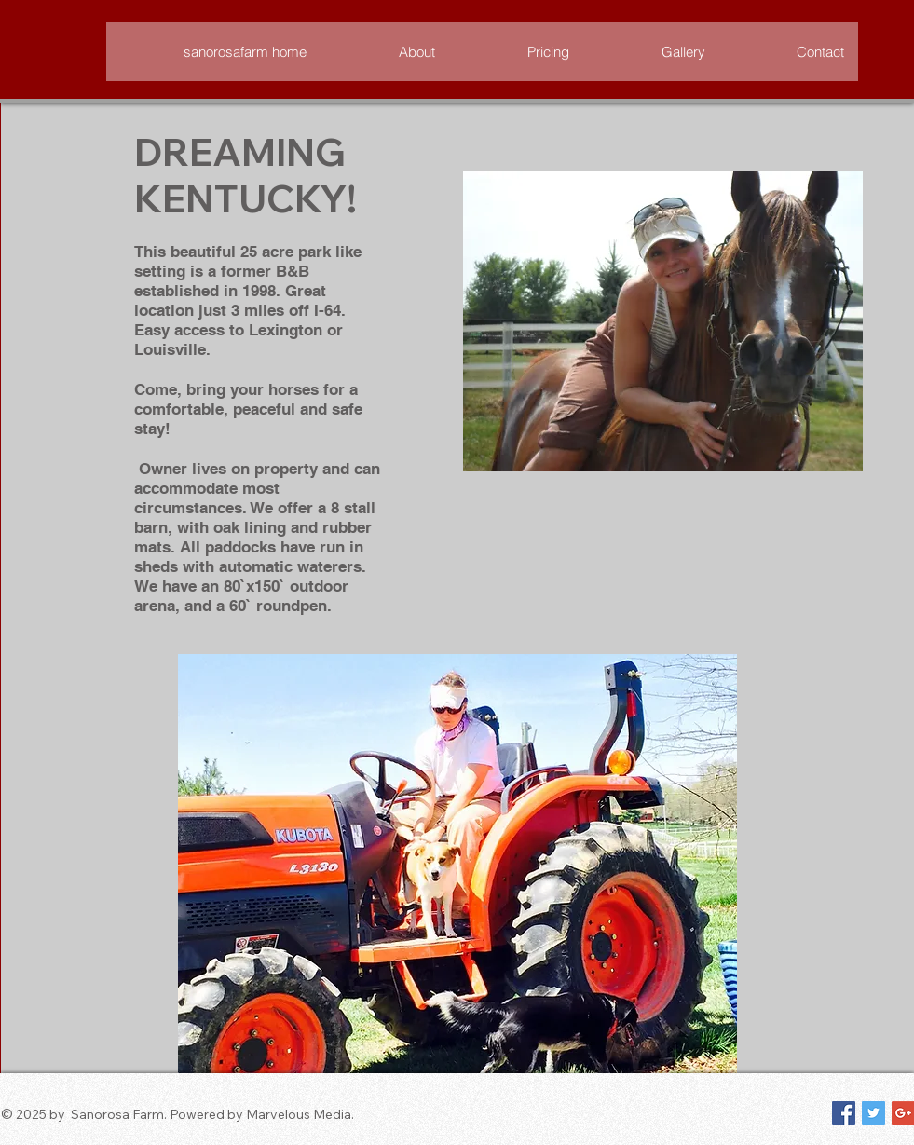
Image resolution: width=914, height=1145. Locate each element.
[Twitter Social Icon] (873, 1113)
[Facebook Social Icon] (843, 1113)
